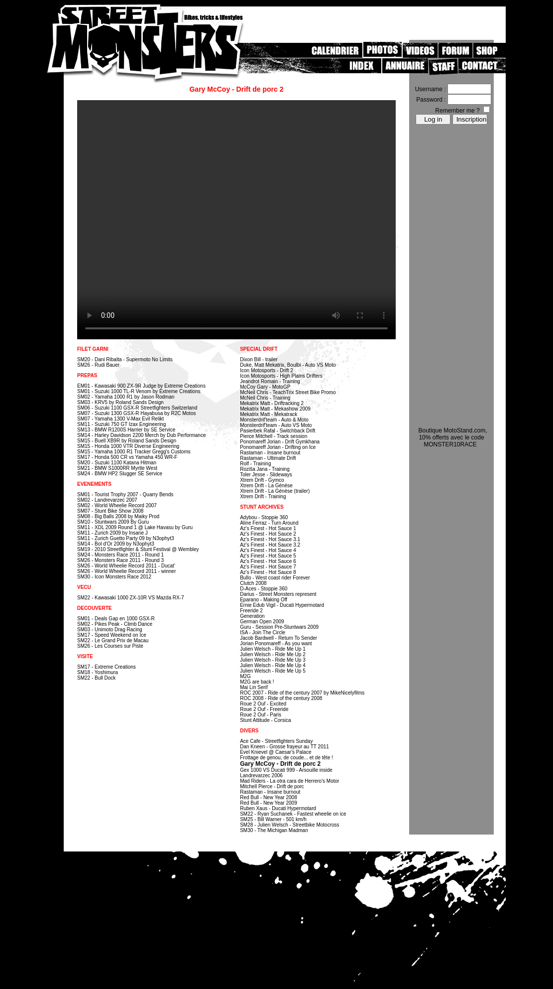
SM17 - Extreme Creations (106, 667)
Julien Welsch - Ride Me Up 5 (273, 671)
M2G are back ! (257, 682)
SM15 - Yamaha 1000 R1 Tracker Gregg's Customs (134, 451)
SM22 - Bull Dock (96, 678)
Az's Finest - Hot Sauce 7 (268, 566)
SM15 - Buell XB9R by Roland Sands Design (126, 440)
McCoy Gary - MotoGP (265, 387)
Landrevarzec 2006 (261, 775)
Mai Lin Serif (254, 687)
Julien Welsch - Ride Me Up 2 (273, 654)
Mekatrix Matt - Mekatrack (268, 414)
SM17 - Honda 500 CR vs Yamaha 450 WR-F (127, 457)
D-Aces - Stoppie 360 (263, 588)
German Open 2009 (262, 621)
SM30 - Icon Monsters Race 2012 (114, 576)
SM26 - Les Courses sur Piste (110, 646)
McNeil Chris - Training (265, 398)
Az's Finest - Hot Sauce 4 (268, 550)
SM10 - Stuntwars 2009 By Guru (113, 522)
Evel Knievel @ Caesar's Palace (275, 752)
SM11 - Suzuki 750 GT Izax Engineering (121, 424)
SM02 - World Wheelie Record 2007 (117, 505)
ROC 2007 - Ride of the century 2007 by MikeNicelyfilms (302, 693)
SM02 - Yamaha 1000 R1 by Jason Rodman (125, 397)
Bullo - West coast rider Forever (275, 577)
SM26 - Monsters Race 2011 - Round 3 (120, 560)
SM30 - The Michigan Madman (274, 830)
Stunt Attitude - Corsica (265, 720)
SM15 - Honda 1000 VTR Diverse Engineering (128, 446)
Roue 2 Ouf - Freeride (264, 709)
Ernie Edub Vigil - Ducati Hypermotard (282, 605)
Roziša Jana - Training (265, 469)
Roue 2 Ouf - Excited (263, 703)
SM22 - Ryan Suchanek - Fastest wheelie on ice (293, 814)
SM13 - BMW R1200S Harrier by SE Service (126, 429)
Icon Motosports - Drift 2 (266, 370)
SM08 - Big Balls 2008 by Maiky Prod (118, 516)
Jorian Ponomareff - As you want (276, 643)
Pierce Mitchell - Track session (273, 436)
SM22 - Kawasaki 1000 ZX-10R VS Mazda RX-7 (130, 597)
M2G (245, 676)
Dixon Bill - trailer (259, 359)
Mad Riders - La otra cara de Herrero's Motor (289, 781)
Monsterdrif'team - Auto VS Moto (276, 425)
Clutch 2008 (253, 583)
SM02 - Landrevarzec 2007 (107, 500)
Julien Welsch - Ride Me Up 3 (273, 660)
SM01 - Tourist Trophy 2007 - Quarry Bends (125, 494)
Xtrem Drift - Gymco (262, 480)
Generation (252, 616)
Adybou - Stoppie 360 (264, 517)
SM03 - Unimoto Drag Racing (109, 629)
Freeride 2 (251, 610)
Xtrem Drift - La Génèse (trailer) (275, 491)
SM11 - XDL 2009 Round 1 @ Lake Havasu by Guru (135, 527)
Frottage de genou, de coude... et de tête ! (286, 757)
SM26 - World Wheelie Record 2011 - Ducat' (126, 565)
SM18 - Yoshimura (97, 672)
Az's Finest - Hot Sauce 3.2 (270, 545)
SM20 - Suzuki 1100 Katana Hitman (116, 462)
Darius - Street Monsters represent (278, 594)
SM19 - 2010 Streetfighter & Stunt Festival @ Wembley (138, 549)
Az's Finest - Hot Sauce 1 (268, 528)
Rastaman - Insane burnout (270, 452)
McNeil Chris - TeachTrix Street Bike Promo (287, 392)
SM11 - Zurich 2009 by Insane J (112, 533)
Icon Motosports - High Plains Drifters (281, 376)
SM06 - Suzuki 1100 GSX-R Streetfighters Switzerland (137, 408)
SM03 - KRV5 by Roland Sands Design (120, 402)
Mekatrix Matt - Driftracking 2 (272, 403)
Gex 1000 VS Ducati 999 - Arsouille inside (286, 770)
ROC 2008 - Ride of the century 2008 (281, 698)
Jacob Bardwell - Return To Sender (278, 638)
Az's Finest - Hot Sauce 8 (268, 572)
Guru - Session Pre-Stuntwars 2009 (279, 627)
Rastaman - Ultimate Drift (268, 458)
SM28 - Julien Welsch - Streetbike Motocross (289, 825)
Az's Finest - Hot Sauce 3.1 (270, 539)
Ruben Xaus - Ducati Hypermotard (278, 808)
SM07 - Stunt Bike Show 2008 (110, 511)
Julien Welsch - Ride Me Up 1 (273, 649)
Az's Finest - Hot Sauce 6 (268, 561)
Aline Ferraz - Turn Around (269, 523)
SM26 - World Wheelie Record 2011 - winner (126, 571)
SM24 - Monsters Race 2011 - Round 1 (120, 555)
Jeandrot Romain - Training (270, 381)
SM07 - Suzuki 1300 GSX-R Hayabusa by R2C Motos (136, 413)
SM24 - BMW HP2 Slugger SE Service (119, 473)
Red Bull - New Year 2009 (268, 803)
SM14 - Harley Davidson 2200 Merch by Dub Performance (141, 435)
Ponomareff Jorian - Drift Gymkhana (280, 441)
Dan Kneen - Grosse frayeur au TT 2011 (284, 746)
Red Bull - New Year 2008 (268, 797)
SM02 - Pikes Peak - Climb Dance (114, 624)
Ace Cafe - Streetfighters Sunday (276, 741)
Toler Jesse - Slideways (266, 474)
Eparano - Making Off (263, 599)
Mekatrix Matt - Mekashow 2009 (275, 409)
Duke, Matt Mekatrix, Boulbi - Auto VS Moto (287, 365)
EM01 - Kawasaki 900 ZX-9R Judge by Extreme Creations (141, 386)
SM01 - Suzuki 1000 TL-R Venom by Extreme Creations (139, 391)
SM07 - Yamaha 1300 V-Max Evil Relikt (120, 419)
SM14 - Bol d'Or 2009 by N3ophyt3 (115, 544)
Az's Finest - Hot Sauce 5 (268, 556)
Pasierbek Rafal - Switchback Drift (277, 430)
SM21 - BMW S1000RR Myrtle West (117, 468)
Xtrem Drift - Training (263, 496)
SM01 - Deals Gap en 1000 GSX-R (116, 618)
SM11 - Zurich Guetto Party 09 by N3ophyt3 (125, 538)
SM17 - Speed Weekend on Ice (111, 635)
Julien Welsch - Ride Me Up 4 (273, 665)
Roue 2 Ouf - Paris (260, 714)
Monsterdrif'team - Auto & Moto (274, 420)
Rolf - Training (255, 463)
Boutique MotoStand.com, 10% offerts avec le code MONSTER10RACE (452, 437)
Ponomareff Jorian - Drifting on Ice (278, 447)
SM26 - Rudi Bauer (98, 365)
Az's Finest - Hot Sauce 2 (268, 534)
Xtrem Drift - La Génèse (266, 485)
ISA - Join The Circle (262, 632)
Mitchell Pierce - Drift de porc (272, 786)
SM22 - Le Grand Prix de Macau (112, 640)
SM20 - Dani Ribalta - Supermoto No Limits (125, 359)
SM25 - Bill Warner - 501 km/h (273, 819)
